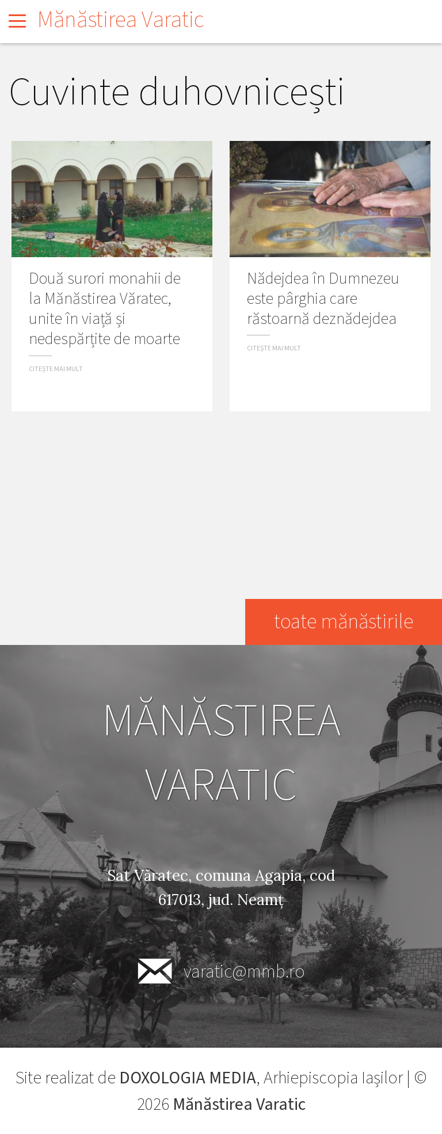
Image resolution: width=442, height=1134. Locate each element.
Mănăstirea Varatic (120, 19)
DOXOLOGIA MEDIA (187, 1078)
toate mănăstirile (343, 621)
